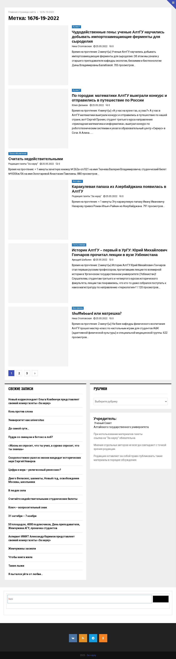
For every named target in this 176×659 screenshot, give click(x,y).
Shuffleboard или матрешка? (96, 313)
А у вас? (76, 27)
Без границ (78, 308)
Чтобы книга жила (20, 557)
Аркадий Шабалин (81, 259)
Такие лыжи (16, 565)
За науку (91, 655)
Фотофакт (77, 181)
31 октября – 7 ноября (22, 516)
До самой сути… (18, 428)
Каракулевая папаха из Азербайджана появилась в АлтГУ (119, 189)
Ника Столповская (82, 46)
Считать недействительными (35, 159)
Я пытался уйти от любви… (25, 574)
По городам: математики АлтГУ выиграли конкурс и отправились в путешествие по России (119, 98)
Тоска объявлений (17, 154)
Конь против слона (20, 411)
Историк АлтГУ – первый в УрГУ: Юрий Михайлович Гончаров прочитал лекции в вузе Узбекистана (119, 252)
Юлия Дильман (80, 105)
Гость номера (79, 245)
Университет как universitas (26, 420)
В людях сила (17, 490)
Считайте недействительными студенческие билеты (42, 498)
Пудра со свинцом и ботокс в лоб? (30, 437)
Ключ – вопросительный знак (27, 507)
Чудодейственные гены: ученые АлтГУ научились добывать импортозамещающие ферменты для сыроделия (118, 37)
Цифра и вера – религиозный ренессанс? (34, 469)
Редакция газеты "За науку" (23, 164)
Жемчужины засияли (22, 548)
